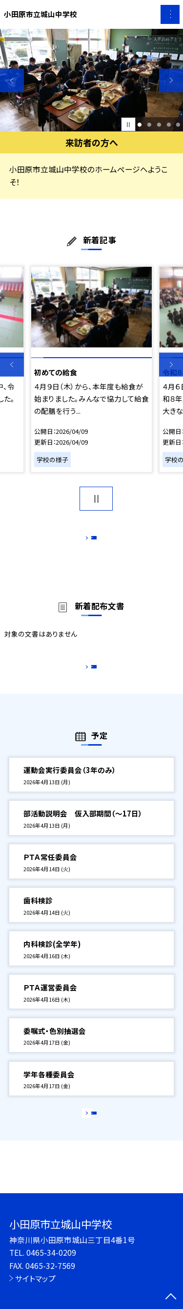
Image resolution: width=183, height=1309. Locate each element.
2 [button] (149, 124)
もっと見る (86, 540)
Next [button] (171, 80)
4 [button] (168, 124)
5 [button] (178, 124)
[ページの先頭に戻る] (171, 1297)
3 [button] (159, 124)
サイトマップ (35, 1278)
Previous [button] (12, 80)
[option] (91, 80)
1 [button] (140, 124)
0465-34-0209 (51, 1252)
